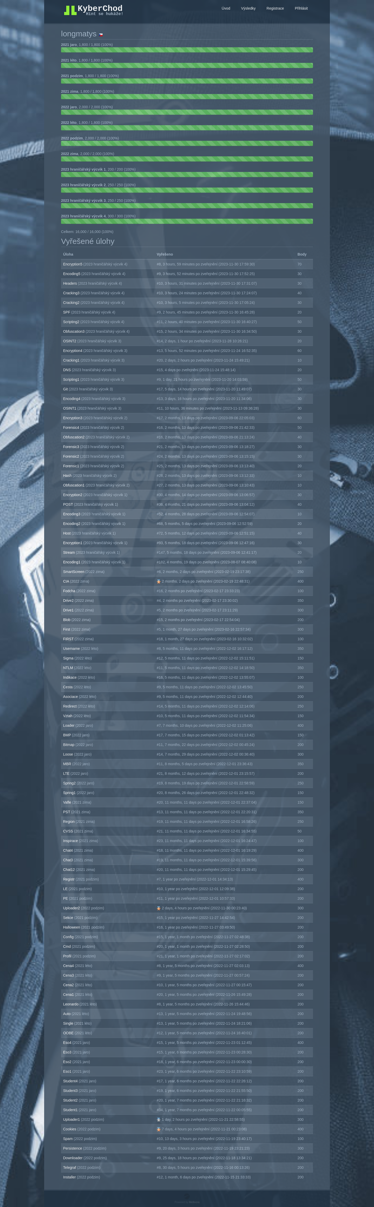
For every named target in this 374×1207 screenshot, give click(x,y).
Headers (70, 283)
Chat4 (68, 850)
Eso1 (67, 1071)
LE (66, 889)
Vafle (67, 802)
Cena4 (69, 966)
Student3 (71, 1091)
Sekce (68, 918)
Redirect (70, 706)
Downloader (73, 1158)
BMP (67, 735)
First (67, 629)
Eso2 (67, 1062)
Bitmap (69, 745)
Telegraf (70, 1167)
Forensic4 (71, 427)
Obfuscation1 (74, 485)
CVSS (68, 831)
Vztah (68, 716)
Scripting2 (71, 322)
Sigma (69, 658)
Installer (70, 1177)
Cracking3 (72, 293)
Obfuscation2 (74, 437)
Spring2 (70, 783)
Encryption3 (73, 418)
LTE (67, 773)
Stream (69, 552)
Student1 (71, 1110)
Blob (67, 620)
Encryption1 (73, 543)
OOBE (69, 1033)
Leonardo (71, 1004)
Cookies (70, 1129)
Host (67, 533)
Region (69, 821)
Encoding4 (72, 399)
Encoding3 (72, 514)
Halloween (72, 927)
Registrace (275, 8)
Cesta (68, 687)
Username (72, 648)
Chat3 (68, 860)
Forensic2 (71, 456)
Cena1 (69, 994)
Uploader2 (72, 908)
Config (69, 937)
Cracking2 (72, 303)
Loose (68, 754)
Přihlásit (301, 8)
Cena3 (69, 975)
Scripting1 (71, 379)
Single (68, 1023)
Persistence (73, 1148)
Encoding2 (72, 524)
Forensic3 (71, 447)
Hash (68, 476)
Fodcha (69, 591)
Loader (69, 725)
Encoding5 (72, 274)
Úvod (226, 8)
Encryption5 (73, 264)
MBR (67, 764)
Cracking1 (72, 360)
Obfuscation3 (74, 331)
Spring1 (70, 793)
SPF (67, 312)
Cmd (67, 946)
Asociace (71, 697)
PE (66, 898)
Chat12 (69, 870)
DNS (67, 370)
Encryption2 (73, 495)
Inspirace (71, 841)
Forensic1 (71, 466)
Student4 (71, 1081)
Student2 (71, 1100)
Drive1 (69, 610)
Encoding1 (72, 562)
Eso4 (67, 1043)
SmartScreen (74, 572)
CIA (66, 581)
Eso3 (67, 1052)
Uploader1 (72, 1119)
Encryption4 (73, 351)
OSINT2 (70, 341)
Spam (68, 1139)
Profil (67, 956)
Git (66, 389)
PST (67, 812)
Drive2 (69, 600)
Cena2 (69, 985)
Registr (69, 879)
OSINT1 (70, 408)
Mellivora (194, 1202)
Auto (67, 1014)
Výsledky (248, 8)
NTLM (68, 668)
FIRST (69, 639)
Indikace (70, 677)
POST (68, 504)
